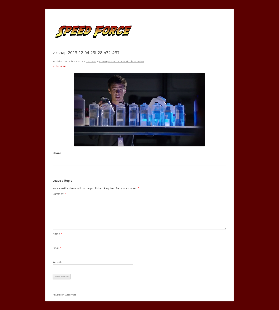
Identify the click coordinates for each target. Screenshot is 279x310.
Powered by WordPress (64, 294)
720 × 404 (91, 61)
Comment (60, 193)
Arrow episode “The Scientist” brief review (121, 61)
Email (57, 248)
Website (57, 262)
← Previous (59, 66)
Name (57, 234)
